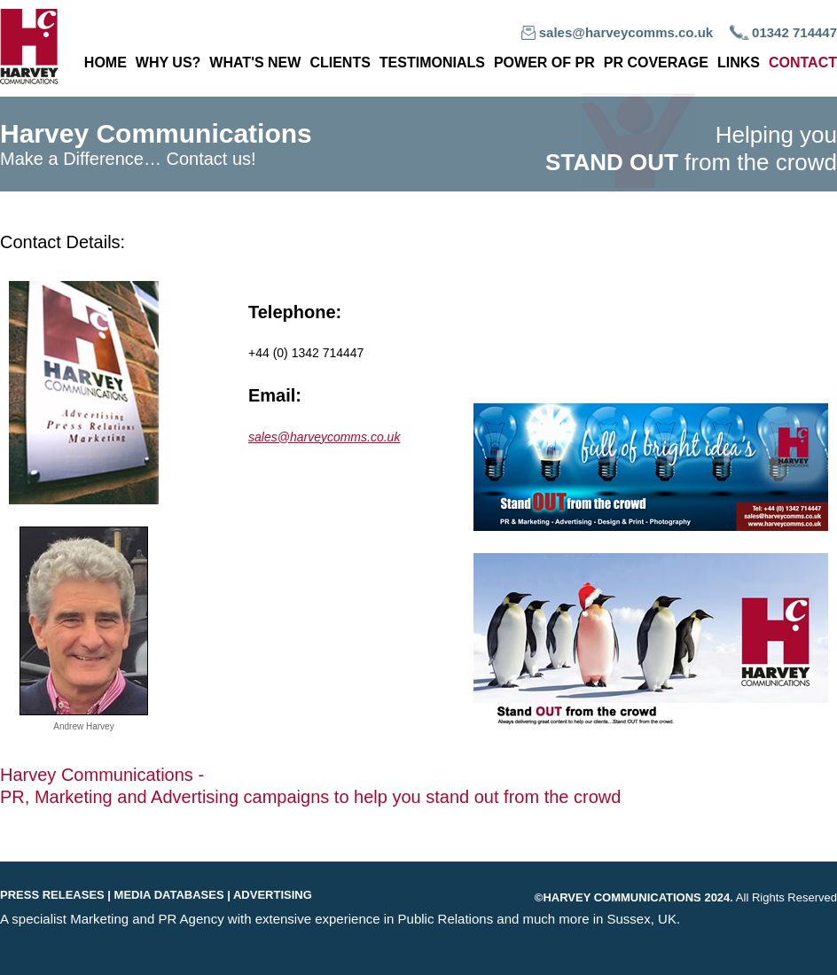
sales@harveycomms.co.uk (626, 32)
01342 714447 (794, 32)
